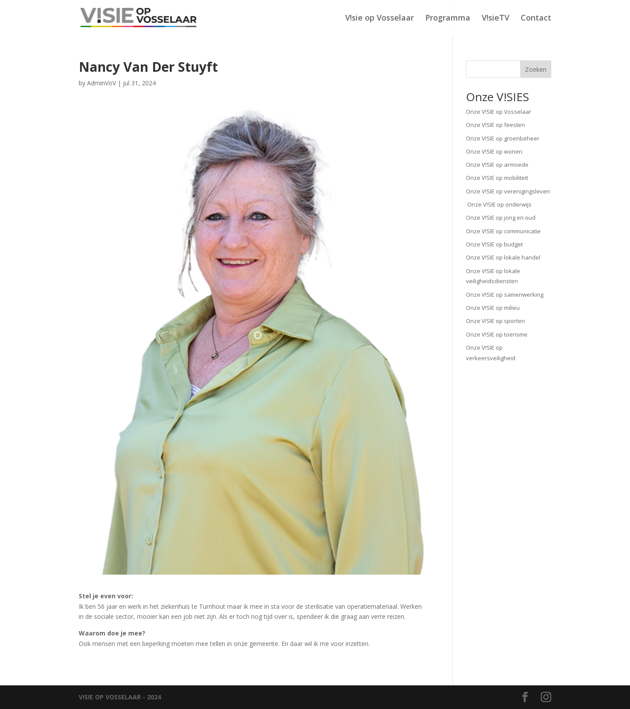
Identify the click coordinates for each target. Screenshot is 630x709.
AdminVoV (101, 83)
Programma (447, 18)
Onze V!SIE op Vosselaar (498, 112)
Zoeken (535, 69)
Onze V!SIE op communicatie (503, 231)
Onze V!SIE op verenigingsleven (508, 191)
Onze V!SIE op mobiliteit (497, 178)
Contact (536, 18)
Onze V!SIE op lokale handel (503, 257)
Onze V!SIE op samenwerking (504, 294)
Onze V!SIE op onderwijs (499, 204)
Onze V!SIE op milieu (493, 308)
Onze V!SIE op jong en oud (501, 217)
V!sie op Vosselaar (379, 18)
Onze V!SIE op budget (494, 244)
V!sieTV (495, 18)
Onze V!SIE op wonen (494, 151)
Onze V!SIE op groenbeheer (502, 138)
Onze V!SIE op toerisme (497, 334)
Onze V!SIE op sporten (495, 321)
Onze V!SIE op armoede (497, 164)
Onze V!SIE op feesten (495, 125)
